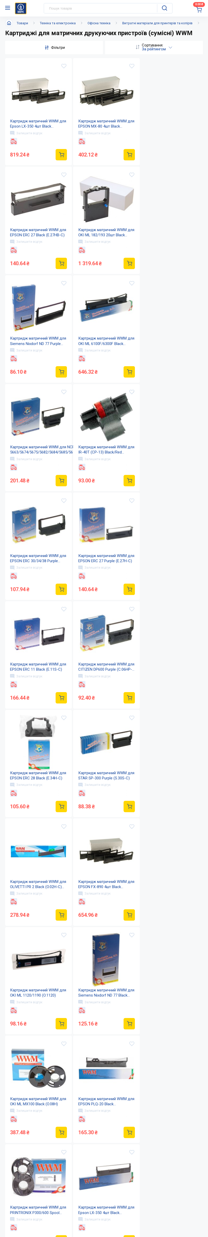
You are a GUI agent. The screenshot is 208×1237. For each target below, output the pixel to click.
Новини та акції (104, 1191)
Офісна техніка (99, 23)
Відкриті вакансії (105, 1222)
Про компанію (103, 1181)
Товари (22, 23)
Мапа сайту (100, 1212)
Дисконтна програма (168, 1201)
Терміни (155, 1212)
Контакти (98, 1201)
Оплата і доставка (165, 1181)
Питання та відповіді (167, 1191)
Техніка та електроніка (58, 23)
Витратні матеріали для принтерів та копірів (157, 23)
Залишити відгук (26, 133)
